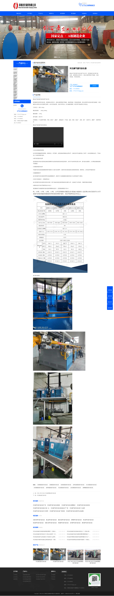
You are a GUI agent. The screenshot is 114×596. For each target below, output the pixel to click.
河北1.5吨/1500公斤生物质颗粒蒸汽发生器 (46, 493)
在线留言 (84, 13)
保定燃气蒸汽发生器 (38, 523)
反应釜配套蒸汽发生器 (76, 487)
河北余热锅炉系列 (21, 99)
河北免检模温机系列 (22, 108)
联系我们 (95, 13)
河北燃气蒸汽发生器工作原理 (40, 511)
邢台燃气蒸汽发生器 (88, 520)
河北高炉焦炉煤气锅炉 (22, 74)
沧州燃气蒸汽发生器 (75, 523)
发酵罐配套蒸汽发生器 (88, 487)
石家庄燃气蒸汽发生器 (39, 520)
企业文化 (15, 577)
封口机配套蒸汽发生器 (91, 485)
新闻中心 (51, 13)
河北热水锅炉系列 (21, 78)
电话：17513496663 (68, 578)
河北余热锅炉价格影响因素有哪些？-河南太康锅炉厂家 (45, 531)
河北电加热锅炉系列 (22, 103)
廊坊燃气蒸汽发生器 (87, 523)
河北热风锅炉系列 (21, 95)
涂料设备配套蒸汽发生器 (78, 485)
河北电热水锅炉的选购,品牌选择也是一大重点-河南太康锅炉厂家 (45, 539)
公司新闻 (53, 574)
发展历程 (15, 579)
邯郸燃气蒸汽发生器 (76, 520)
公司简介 (15, 574)
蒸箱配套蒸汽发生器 (54, 485)
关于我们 (29, 13)
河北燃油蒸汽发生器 (41, 495)
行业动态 (53, 577)
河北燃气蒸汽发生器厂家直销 (57, 511)
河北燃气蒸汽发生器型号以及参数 (75, 511)
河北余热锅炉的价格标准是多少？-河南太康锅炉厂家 (79, 531)
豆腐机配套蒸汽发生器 (42, 485)
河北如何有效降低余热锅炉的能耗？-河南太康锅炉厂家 (79, 539)
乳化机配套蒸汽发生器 (63, 487)
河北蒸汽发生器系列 (22, 82)
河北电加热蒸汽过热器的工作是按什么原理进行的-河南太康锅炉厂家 (45, 537)
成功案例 (62, 13)
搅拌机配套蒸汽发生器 (51, 487)
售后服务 (73, 13)
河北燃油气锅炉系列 (22, 91)
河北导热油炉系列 (21, 86)
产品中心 (40, 13)
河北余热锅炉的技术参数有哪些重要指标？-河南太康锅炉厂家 (79, 534)
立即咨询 (94, 85)
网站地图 (78, 593)
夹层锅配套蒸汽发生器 (39, 487)
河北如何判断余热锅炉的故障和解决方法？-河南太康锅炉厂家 (79, 537)
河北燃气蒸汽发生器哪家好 (68, 505)
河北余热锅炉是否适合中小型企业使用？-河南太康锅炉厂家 (45, 534)
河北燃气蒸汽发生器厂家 (39, 505)
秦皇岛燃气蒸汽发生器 (64, 520)
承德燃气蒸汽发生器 (63, 523)
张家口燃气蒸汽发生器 (51, 523)
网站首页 (19, 13)
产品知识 (53, 579)
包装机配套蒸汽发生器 (66, 485)
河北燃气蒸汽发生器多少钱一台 (41, 508)
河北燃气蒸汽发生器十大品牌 (77, 508)
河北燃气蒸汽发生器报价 (53, 505)
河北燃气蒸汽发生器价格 (83, 505)
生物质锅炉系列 (20, 69)
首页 (84, 63)
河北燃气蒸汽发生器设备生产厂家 (59, 508)
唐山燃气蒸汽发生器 (51, 520)
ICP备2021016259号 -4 (70, 593)
